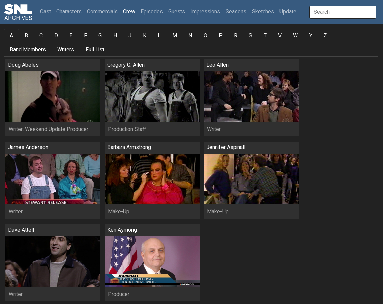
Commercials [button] (102, 12)
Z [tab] (325, 36)
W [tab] (295, 36)
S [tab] (250, 36)
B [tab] (26, 36)
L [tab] (159, 36)
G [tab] (100, 36)
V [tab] (280, 36)
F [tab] (85, 36)
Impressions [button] (205, 12)
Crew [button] (129, 12)
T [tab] (265, 36)
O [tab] (205, 36)
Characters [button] (69, 12)
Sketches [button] (263, 12)
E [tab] (70, 36)
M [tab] (174, 36)
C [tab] (41, 36)
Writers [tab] (65, 50)
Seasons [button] (236, 12)
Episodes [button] (152, 12)
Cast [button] (47, 11)
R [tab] (235, 36)
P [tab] (221, 36)
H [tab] (115, 36)
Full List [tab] (95, 50)
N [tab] (190, 36)
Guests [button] (176, 12)
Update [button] (287, 12)
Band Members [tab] (28, 50)
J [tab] (129, 36)
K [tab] (144, 36)
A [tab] (11, 36)
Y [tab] (310, 36)
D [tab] (56, 36)
